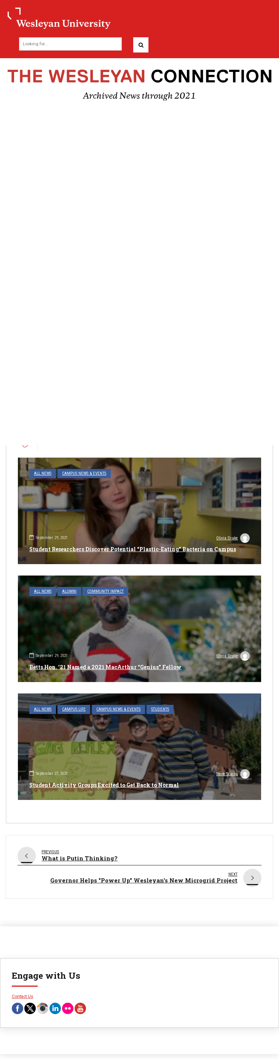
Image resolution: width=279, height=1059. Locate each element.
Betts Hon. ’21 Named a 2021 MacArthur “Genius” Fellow (105, 667)
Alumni (69, 591)
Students (160, 709)
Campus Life (74, 709)
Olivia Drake (233, 539)
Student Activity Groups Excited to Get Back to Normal (104, 785)
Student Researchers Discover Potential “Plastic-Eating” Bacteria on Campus (132, 549)
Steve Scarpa (233, 775)
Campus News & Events (84, 473)
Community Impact (105, 591)
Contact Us (22, 991)
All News (42, 473)
